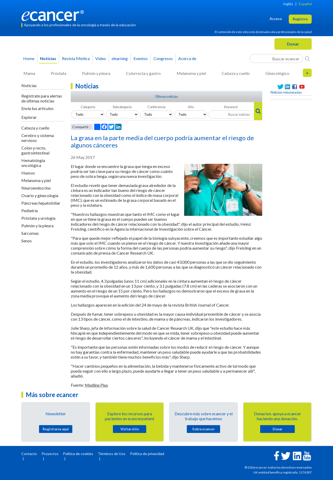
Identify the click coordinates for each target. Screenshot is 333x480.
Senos (26, 240)
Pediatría (29, 210)
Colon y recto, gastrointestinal (35, 150)
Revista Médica (76, 58)
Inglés (288, 4)
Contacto (29, 453)
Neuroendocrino (36, 187)
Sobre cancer (203, 429)
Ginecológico (277, 73)
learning (120, 58)
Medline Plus (96, 384)
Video (100, 58)
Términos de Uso (111, 453)
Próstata (58, 73)
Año (191, 107)
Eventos (140, 58)
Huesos (28, 172)
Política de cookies (78, 453)
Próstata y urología (38, 218)
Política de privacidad (147, 453)
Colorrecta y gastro (143, 73)
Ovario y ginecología (39, 195)
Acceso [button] (276, 18)
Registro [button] (300, 19)
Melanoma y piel (191, 73)
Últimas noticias (166, 96)
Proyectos (50, 453)
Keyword (231, 107)
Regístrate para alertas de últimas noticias (41, 98)
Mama (29, 73)
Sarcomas (30, 233)
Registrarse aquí (56, 429)
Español (305, 4)
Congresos (163, 58)
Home (28, 58)
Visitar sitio (129, 429)
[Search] (307, 58)
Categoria (88, 107)
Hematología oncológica (33, 163)
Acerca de (187, 58)
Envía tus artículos (37, 108)
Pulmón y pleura (96, 73)
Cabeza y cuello (236, 73)
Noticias (48, 58)
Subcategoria (122, 107)
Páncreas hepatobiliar (40, 202)
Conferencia (156, 107)
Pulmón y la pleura (37, 225)
